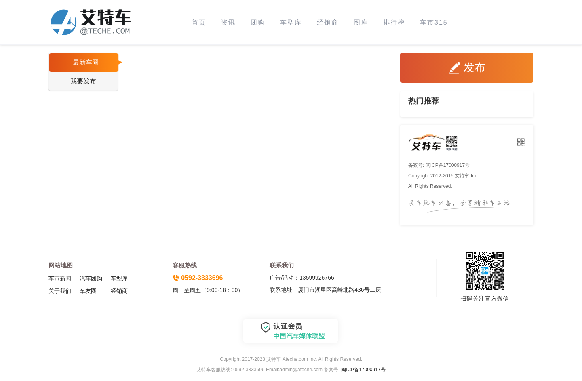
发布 (467, 68)
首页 (199, 22)
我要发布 (83, 81)
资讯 (228, 22)
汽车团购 (91, 278)
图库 (361, 22)
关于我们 (59, 291)
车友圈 (88, 291)
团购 (258, 22)
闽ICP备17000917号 (363, 370)
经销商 (328, 22)
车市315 (434, 22)
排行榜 (394, 22)
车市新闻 (59, 278)
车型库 (291, 22)
